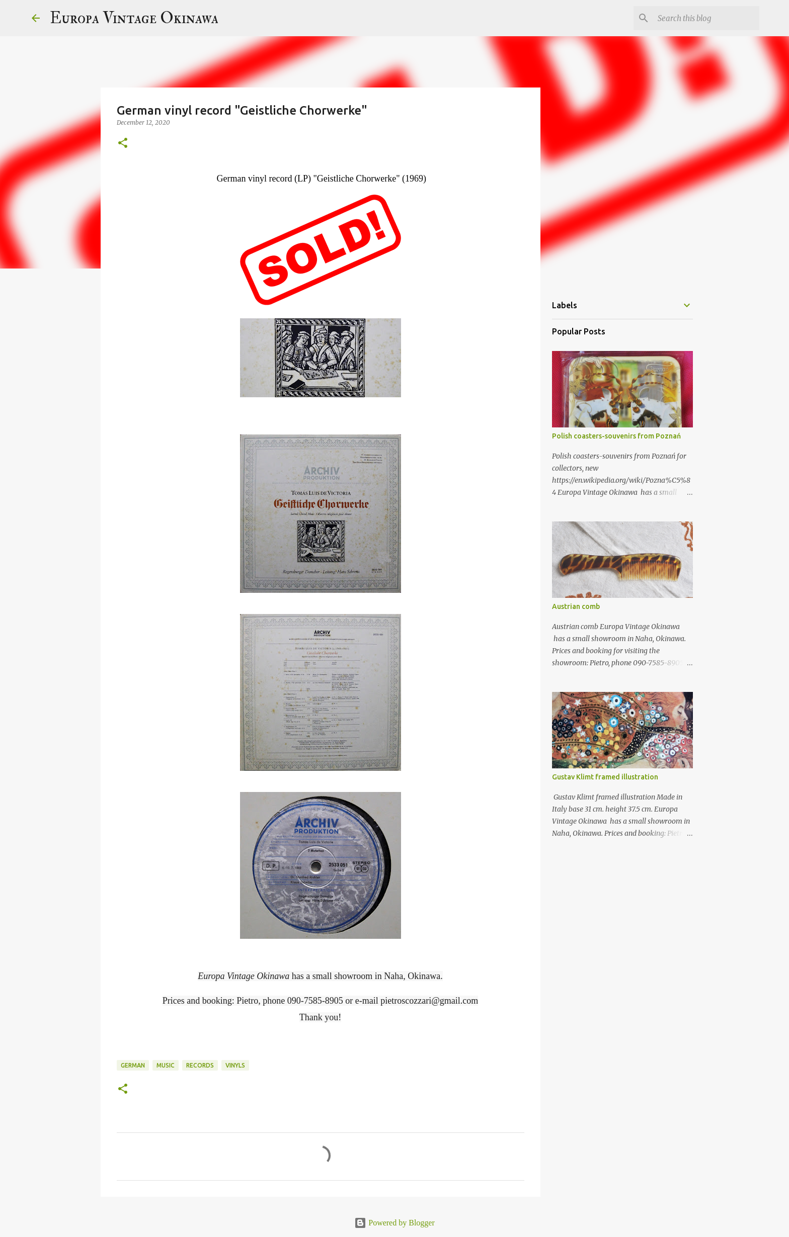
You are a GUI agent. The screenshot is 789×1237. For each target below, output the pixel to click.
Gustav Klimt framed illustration (605, 777)
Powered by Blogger (394, 1222)
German (133, 1065)
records (200, 1065)
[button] (123, 143)
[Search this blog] (706, 18)
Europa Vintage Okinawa (134, 18)
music (165, 1065)
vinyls (235, 1065)
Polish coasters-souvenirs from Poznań (616, 436)
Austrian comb (576, 606)
